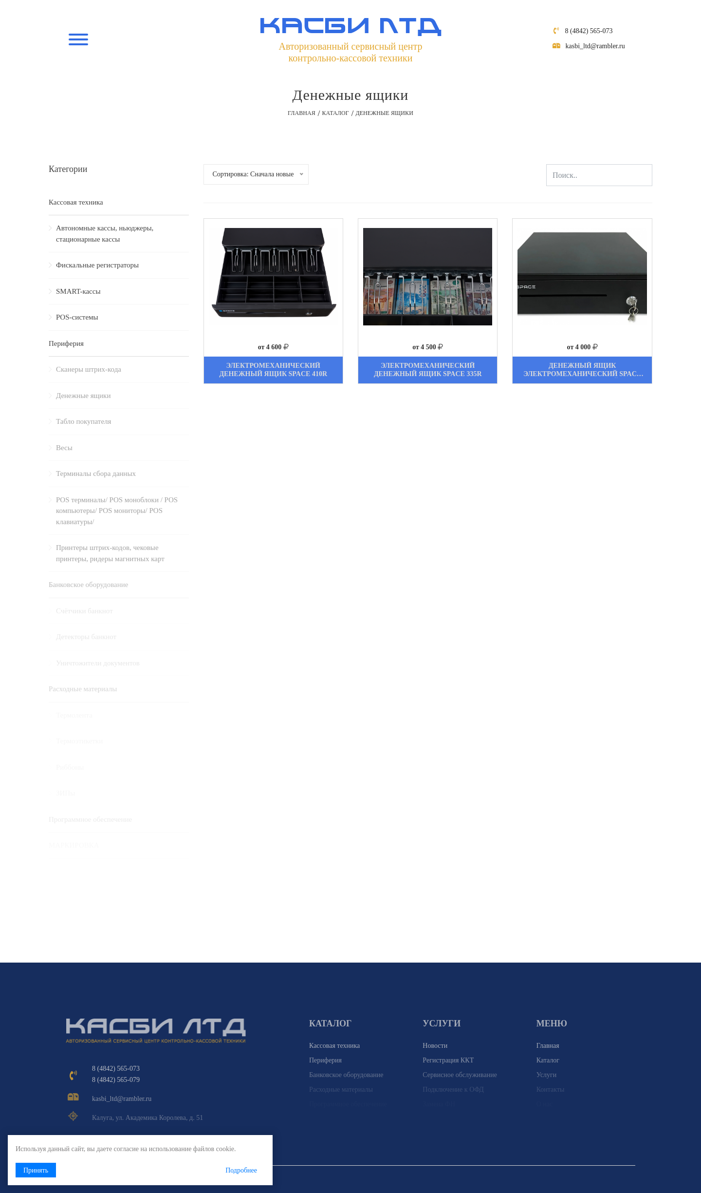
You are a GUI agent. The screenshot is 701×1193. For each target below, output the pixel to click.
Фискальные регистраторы (97, 265)
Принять (35, 1170)
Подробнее (241, 1170)
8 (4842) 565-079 (116, 1079)
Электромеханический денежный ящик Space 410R (273, 370)
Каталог (335, 113)
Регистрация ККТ (448, 1060)
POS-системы (77, 317)
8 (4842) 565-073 (589, 31)
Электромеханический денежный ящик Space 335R (428, 370)
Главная (301, 113)
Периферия (66, 343)
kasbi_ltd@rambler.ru (595, 46)
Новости (435, 1045)
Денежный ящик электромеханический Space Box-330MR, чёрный (582, 374)
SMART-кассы (78, 291)
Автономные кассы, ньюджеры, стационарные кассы (104, 233)
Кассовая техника (76, 202)
